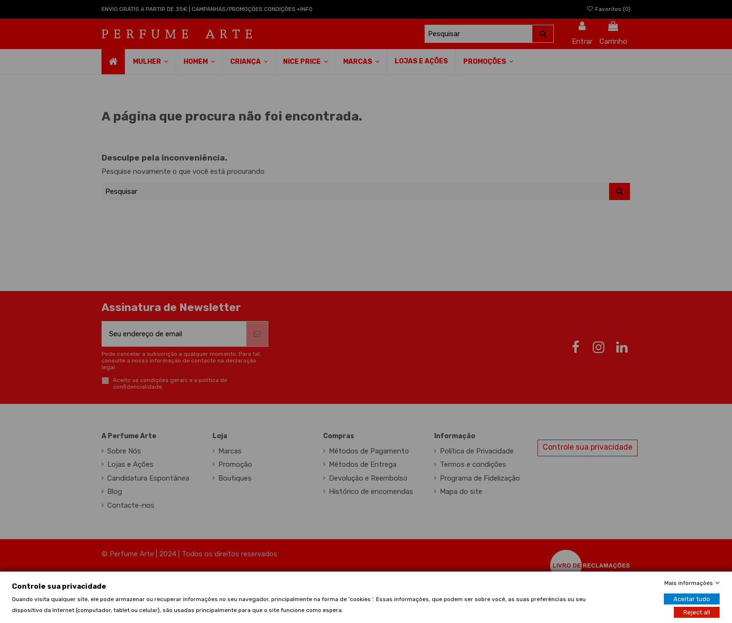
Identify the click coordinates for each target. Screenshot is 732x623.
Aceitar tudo (691, 598)
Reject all (696, 611)
